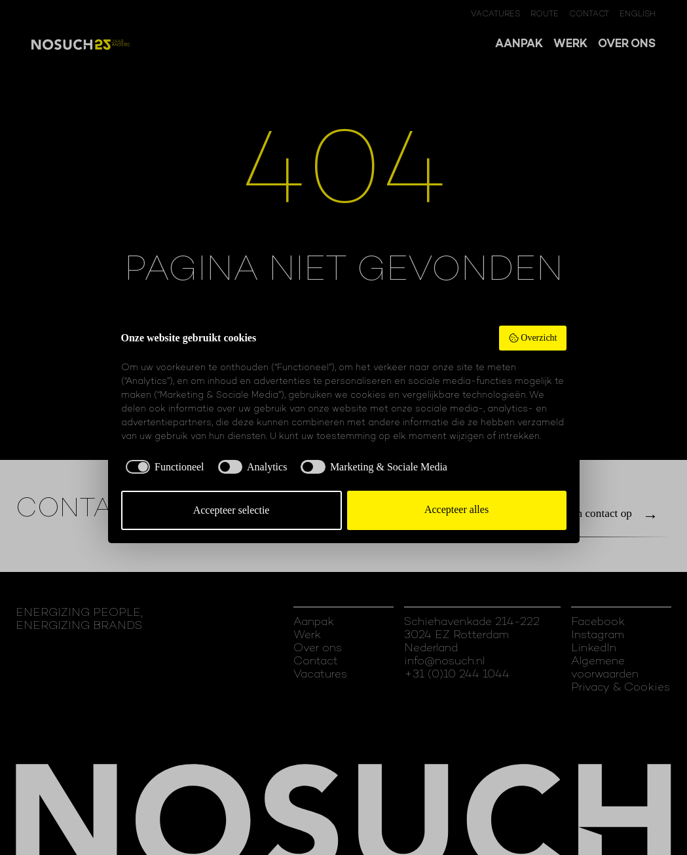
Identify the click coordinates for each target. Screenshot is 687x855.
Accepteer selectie (231, 510)
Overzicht (532, 338)
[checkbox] (162, 467)
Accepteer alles (456, 509)
